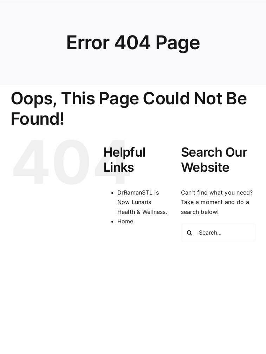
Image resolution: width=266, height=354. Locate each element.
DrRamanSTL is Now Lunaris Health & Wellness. (142, 202)
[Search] (190, 232)
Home (125, 221)
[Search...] (218, 232)
